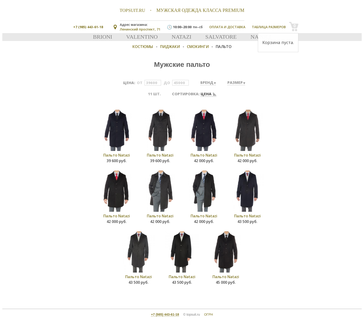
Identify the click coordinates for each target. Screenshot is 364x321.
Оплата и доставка (227, 27)
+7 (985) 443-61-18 (88, 27)
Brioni (102, 37)
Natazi (182, 37)
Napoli (261, 37)
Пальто (224, 46)
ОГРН (208, 314)
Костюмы (142, 46)
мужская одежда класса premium (182, 10)
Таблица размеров (269, 27)
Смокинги (198, 46)
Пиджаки (170, 46)
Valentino (142, 37)
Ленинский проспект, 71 (140, 26)
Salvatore (220, 37)
